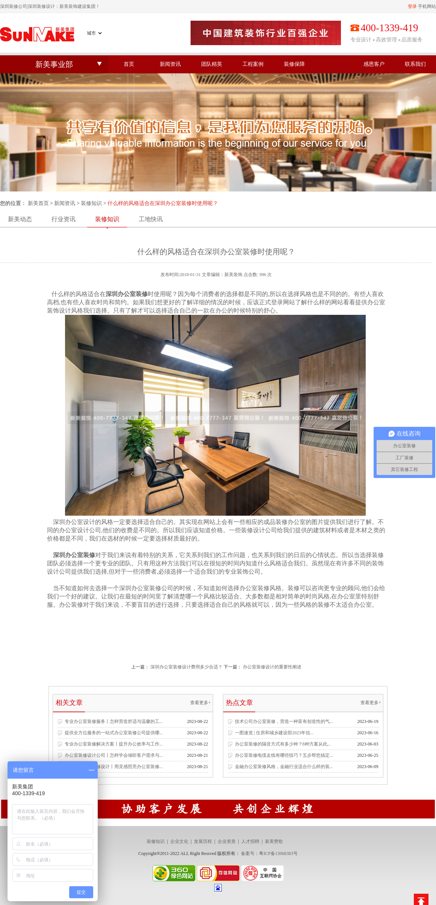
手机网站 (427, 6)
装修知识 (91, 203)
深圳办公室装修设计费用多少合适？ (186, 667)
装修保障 (294, 64)
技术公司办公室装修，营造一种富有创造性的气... (284, 721)
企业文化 (179, 841)
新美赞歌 (274, 841)
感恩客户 (374, 64)
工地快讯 (151, 219)
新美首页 (38, 203)
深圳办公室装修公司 (146, 588)
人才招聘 (250, 841)
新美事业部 (54, 64)
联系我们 (415, 64)
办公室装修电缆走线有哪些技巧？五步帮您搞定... (284, 755)
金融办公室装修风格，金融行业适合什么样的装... (284, 766)
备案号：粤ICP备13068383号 (269, 853)
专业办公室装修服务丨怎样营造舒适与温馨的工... (114, 721)
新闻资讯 (170, 64)
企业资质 (227, 841)
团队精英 (211, 64)
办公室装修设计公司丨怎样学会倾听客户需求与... (114, 755)
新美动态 (20, 219)
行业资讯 (63, 219)
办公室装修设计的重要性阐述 (272, 667)
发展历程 (203, 841)
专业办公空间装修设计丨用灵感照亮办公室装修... (114, 766)
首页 (129, 64)
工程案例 (252, 64)
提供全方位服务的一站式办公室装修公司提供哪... (114, 732)
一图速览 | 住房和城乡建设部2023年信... (274, 732)
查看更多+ (200, 702)
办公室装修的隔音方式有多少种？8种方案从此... (283, 744)
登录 (412, 6)
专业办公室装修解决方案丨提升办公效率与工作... (114, 744)
